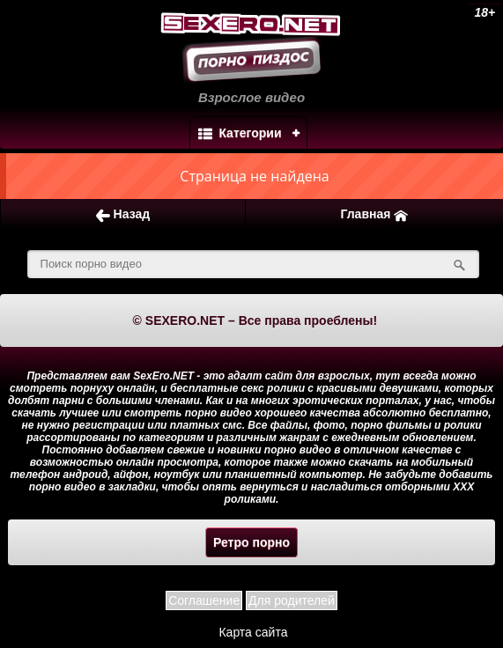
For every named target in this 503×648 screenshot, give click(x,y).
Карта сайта (252, 632)
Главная (374, 214)
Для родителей (291, 600)
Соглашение (204, 600)
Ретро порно (251, 542)
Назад (123, 214)
